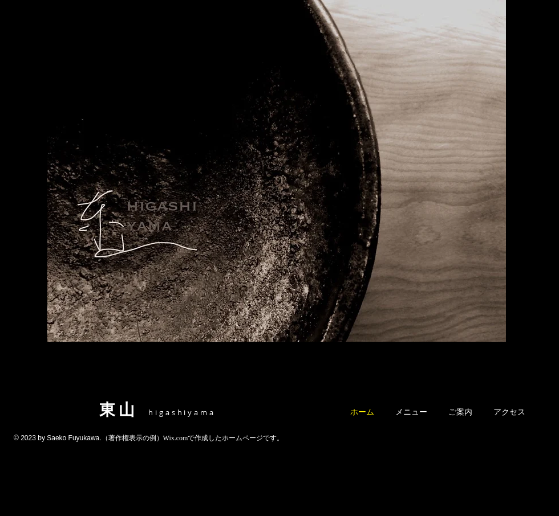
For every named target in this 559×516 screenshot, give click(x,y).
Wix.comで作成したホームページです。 (223, 438)
